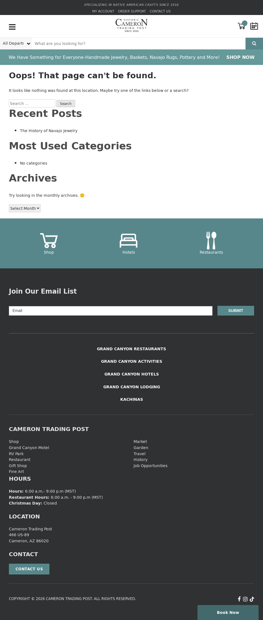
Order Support (132, 11)
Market (140, 441)
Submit (235, 310)
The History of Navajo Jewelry (48, 130)
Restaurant (19, 459)
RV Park (16, 453)
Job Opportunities (150, 465)
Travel (140, 453)
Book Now (228, 612)
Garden (141, 447)
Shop (14, 441)
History (140, 459)
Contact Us (160, 11)
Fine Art (16, 471)
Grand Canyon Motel (29, 447)
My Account (103, 11)
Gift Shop (18, 465)
